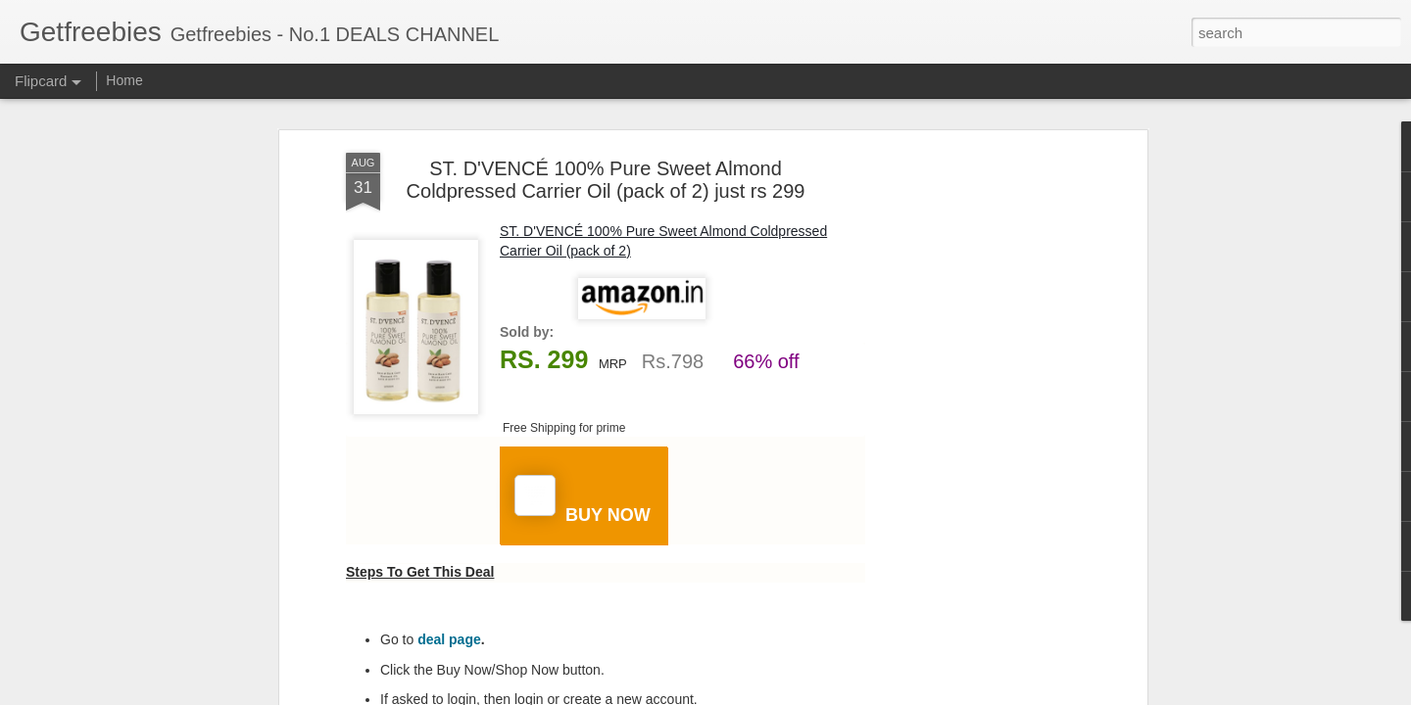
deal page (449, 639)
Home (124, 80)
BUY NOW (582, 500)
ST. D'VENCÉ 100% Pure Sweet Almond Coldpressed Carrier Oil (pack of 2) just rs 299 (606, 180)
